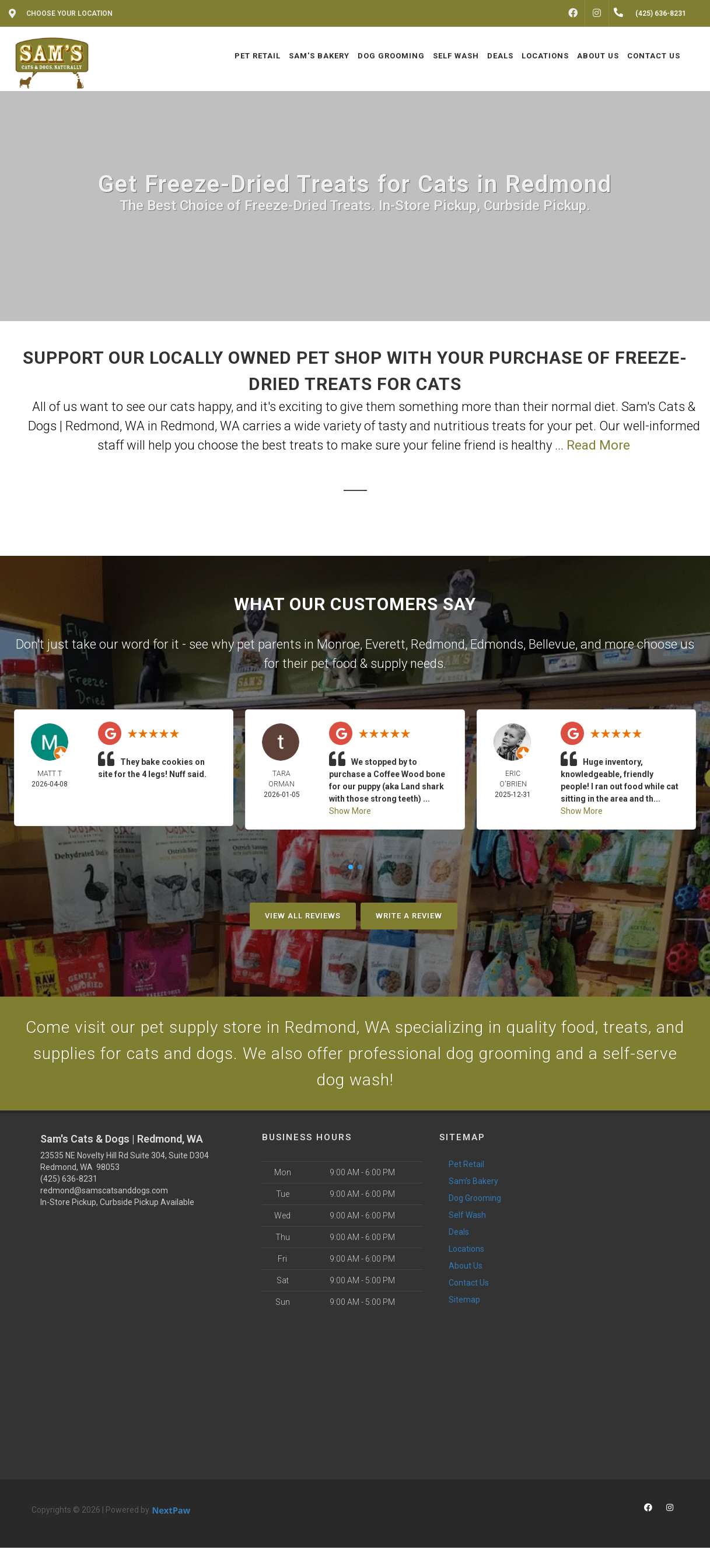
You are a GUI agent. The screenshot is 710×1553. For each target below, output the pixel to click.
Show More (350, 811)
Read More (598, 445)
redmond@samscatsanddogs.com (104, 1195)
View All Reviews (303, 915)
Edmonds (496, 644)
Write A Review (409, 915)
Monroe (338, 644)
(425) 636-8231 (68, 1184)
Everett (385, 644)
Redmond (438, 644)
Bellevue (552, 644)
